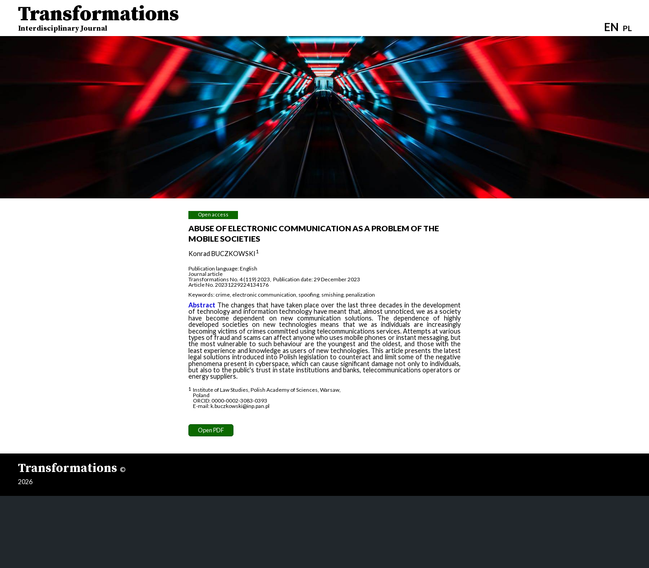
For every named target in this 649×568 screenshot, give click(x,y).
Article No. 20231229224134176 (228, 284)
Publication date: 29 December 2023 (316, 279)
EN (611, 26)
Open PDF (211, 430)
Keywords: (201, 294)
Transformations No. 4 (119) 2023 (229, 279)
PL (627, 28)
